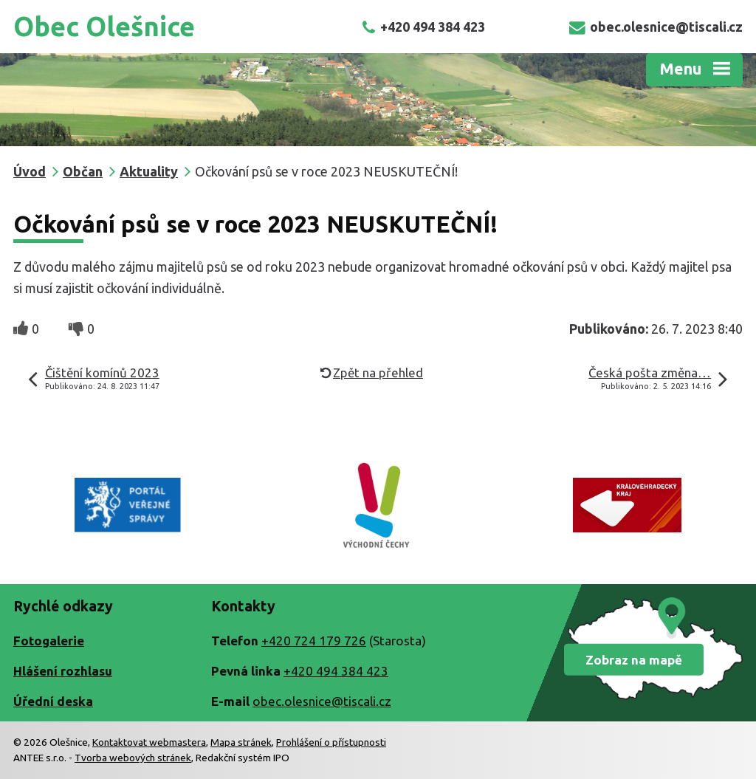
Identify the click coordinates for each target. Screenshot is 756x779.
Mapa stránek (241, 742)
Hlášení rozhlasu (62, 671)
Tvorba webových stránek (133, 757)
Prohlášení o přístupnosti (331, 742)
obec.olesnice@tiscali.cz (656, 26)
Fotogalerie (48, 641)
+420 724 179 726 (313, 641)
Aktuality (149, 171)
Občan (83, 171)
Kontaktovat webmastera (149, 742)
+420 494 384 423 (423, 26)
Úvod (29, 171)
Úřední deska (53, 701)
